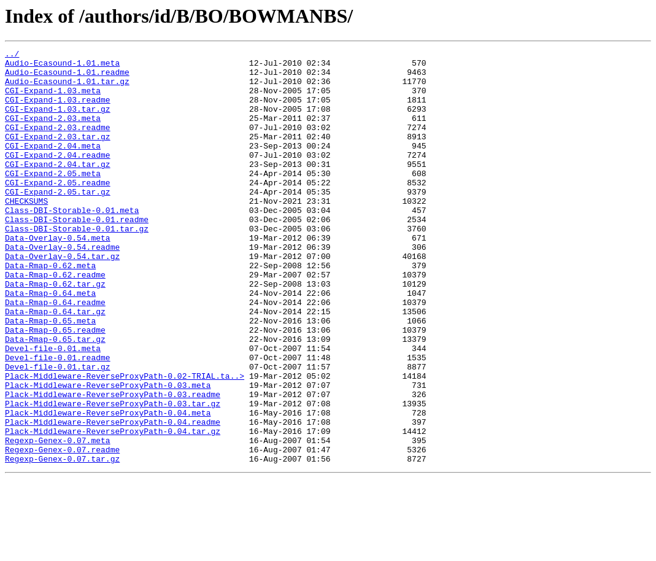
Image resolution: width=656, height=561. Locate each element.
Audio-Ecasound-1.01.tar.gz (67, 88)
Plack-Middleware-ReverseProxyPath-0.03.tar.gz (112, 475)
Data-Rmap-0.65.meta (50, 375)
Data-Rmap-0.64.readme (55, 353)
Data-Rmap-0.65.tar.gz (55, 397)
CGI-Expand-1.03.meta (53, 99)
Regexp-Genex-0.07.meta (57, 519)
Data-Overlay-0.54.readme (62, 287)
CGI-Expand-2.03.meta (53, 132)
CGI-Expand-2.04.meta (53, 165)
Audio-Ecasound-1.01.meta (62, 66)
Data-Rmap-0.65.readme (55, 386)
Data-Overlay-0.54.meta (57, 276)
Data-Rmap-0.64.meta (50, 342)
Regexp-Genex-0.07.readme (62, 530)
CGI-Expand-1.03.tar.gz (57, 121)
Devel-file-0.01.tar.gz (57, 430)
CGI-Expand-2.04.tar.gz (57, 187)
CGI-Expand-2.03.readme (57, 143)
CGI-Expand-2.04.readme (57, 176)
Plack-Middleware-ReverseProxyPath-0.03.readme (112, 464)
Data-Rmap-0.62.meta (50, 309)
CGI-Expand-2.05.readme (57, 209)
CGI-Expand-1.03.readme (57, 110)
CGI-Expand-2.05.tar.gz (57, 220)
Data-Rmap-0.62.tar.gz (55, 331)
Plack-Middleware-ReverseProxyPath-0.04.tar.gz (112, 508)
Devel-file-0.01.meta (53, 408)
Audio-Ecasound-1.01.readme (67, 77)
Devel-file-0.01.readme (57, 419)
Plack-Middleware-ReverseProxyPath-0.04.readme (112, 497)
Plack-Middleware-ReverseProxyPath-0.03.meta (107, 452)
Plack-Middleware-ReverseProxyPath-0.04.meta (107, 486)
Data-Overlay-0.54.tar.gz (62, 298)
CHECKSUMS (26, 232)
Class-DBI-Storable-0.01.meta (72, 243)
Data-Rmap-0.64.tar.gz (55, 364)
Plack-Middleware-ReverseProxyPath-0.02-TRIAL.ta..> (124, 441)
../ (12, 55)
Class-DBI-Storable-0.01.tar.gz (77, 265)
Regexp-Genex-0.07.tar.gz (62, 541)
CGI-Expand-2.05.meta (53, 198)
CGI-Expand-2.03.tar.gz (57, 154)
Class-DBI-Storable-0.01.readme (77, 254)
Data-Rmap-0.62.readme (55, 320)
